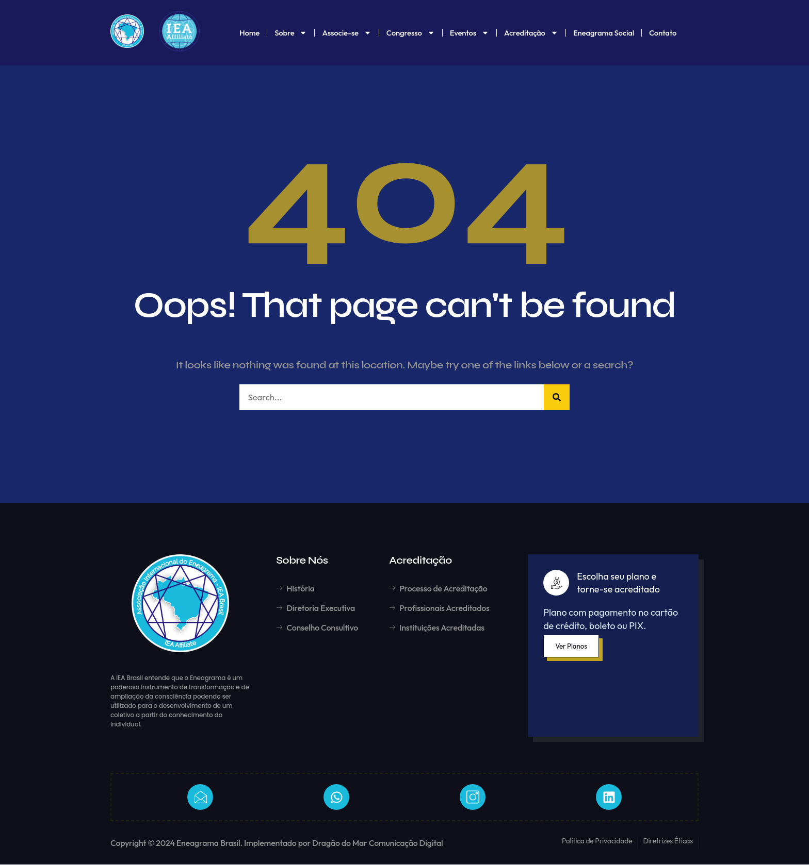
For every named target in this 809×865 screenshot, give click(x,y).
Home (249, 33)
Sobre (290, 33)
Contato (662, 33)
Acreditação (531, 33)
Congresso (410, 33)
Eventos (469, 33)
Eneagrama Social (603, 33)
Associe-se (346, 33)
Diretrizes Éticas (668, 841)
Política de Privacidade (597, 841)
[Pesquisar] (557, 397)
